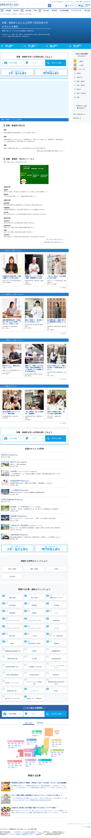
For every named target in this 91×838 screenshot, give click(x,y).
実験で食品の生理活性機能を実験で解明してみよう (50, 151)
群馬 (59, 752)
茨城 (52, 752)
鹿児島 (16, 765)
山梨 (37, 733)
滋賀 (26, 762)
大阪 (33, 762)
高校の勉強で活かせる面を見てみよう (53, 242)
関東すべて (54, 756)
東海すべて (41, 764)
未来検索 (8, 10)
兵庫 (26, 764)
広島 (19, 743)
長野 (40, 733)
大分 (9, 765)
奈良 (30, 764)
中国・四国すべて (12, 747)
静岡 (43, 762)
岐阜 (40, 762)
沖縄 (20, 765)
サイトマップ (68, 1)
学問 (35, 10)
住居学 (56, 569)
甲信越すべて (35, 735)
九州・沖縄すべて (12, 767)
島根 (12, 743)
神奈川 (59, 754)
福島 (60, 744)
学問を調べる (21, 14)
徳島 (9, 745)
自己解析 (16, 10)
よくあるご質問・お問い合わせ (82, 1)
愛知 (47, 762)
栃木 (55, 752)
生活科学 (12, 576)
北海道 (57, 733)
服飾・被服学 (34, 569)
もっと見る (63, 287)
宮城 (60, 742)
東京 (55, 754)
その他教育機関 (64, 10)
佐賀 (12, 763)
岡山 (16, 743)
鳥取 (9, 743)
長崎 (16, 763)
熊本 (19, 763)
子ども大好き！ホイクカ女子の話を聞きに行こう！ (27, 832)
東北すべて (55, 746)
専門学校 (54, 10)
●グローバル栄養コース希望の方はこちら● (21, 834)
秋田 (53, 744)
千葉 (52, 754)
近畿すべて (28, 766)
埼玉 (62, 752)
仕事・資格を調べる (79, 114)
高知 (19, 745)
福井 (35, 742)
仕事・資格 (28, 10)
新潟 (33, 733)
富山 (28, 742)
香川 (12, 745)
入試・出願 (87, 10)
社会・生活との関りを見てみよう (54, 239)
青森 (53, 742)
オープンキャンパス (76, 10)
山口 (23, 743)
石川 (31, 742)
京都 (30, 762)
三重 (50, 762)
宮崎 (12, 765)
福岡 (9, 763)
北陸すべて (30, 744)
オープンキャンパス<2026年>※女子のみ (24, 833)
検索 (49, 5)
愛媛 (16, 745)
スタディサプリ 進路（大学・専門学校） (8, 14)
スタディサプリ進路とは (56, 1)
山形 (56, 744)
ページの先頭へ (87, 827)
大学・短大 (46, 10)
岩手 (56, 742)
